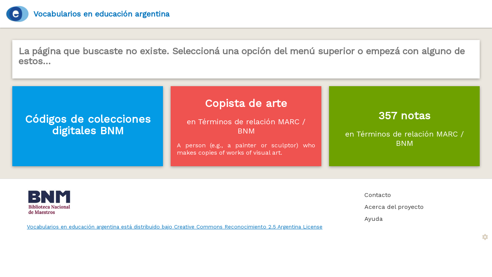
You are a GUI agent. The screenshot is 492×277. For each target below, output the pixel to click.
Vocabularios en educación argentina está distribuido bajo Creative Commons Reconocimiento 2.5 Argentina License (174, 227)
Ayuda (373, 218)
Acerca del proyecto (394, 206)
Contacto (377, 195)
